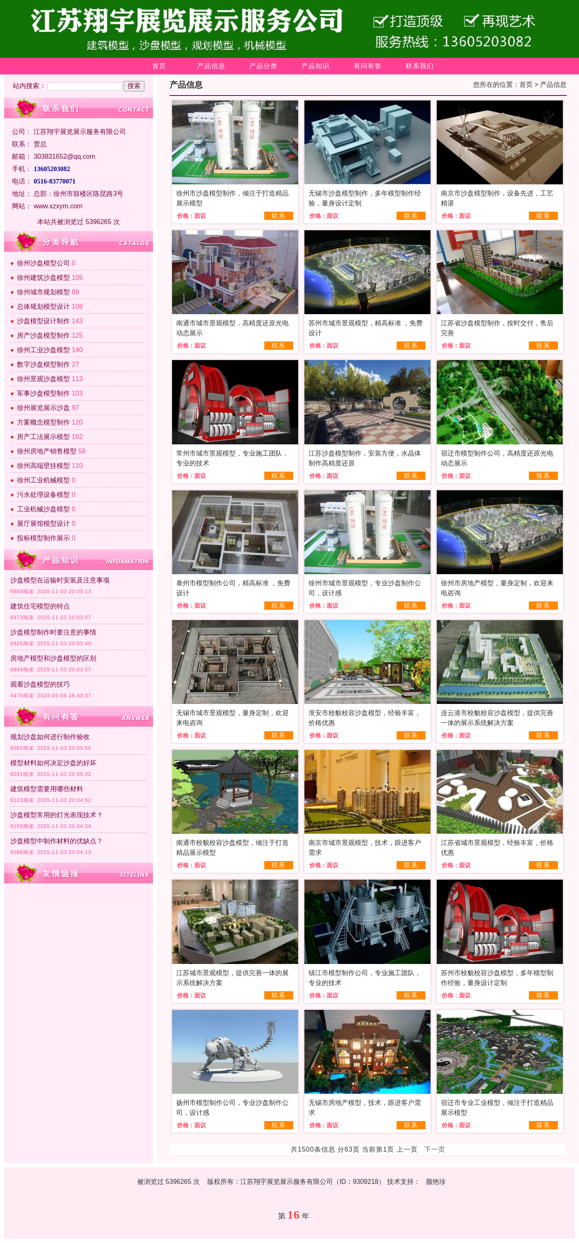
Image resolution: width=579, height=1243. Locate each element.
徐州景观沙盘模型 (43, 378)
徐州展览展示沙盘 (43, 407)
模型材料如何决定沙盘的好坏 (53, 762)
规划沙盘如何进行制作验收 (50, 736)
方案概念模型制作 (43, 422)
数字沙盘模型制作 (43, 364)
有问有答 (368, 65)
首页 (159, 65)
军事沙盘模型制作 (43, 393)
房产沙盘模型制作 (43, 335)
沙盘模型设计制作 (43, 320)
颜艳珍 (436, 1181)
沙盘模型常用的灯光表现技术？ (56, 814)
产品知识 (315, 65)
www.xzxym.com (57, 206)
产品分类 (263, 65)
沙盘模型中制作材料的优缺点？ (56, 841)
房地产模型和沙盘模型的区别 (53, 658)
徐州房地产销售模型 (47, 451)
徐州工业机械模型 (43, 480)
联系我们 (420, 65)
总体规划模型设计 (43, 306)
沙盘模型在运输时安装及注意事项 (60, 580)
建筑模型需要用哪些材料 (46, 788)
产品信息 (211, 65)
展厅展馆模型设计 (43, 523)
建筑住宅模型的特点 (40, 606)
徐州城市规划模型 (43, 292)
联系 (279, 215)
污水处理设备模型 (43, 494)
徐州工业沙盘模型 (43, 349)
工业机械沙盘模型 (43, 509)
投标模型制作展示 (43, 538)
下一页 (434, 1149)
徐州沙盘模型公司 (43, 263)
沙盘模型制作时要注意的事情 (53, 632)
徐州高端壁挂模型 (43, 465)
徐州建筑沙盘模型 (43, 277)
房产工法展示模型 (43, 436)
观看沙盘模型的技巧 (40, 684)
